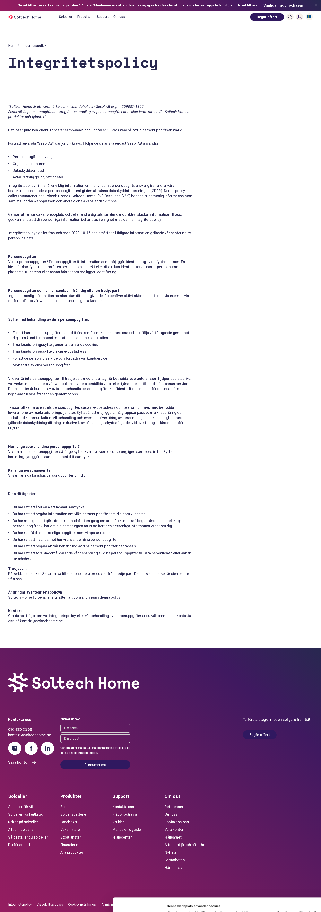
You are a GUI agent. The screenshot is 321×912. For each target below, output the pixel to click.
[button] (290, 17)
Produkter (84, 17)
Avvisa (287, 900)
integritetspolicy (88, 752)
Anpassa (287, 887)
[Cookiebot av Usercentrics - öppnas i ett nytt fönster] (26, 904)
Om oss (119, 17)
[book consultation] (267, 17)
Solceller (65, 17)
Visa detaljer (63, 904)
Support (103, 17)
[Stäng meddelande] (317, 5)
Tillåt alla (286, 874)
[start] (33, 17)
